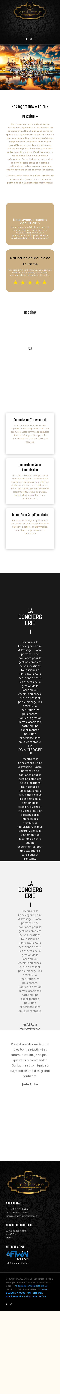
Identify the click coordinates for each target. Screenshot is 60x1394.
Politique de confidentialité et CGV (30, 1285)
